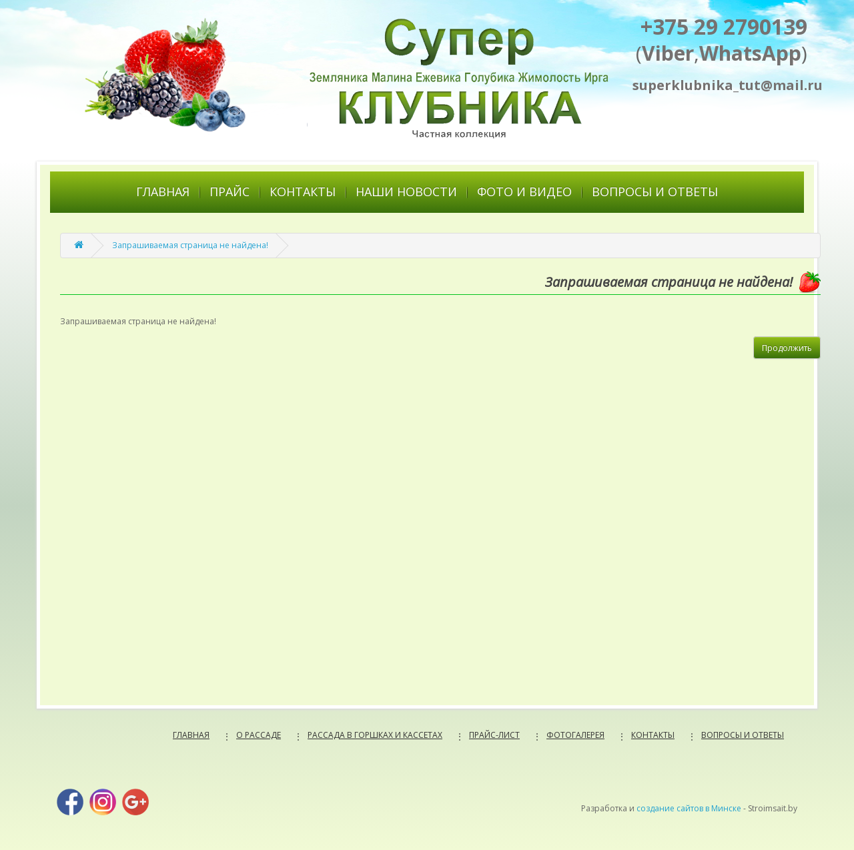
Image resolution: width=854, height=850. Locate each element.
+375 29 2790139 (723, 26)
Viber (668, 53)
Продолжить (787, 348)
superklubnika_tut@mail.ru (720, 85)
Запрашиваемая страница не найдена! (190, 245)
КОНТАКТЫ (303, 191)
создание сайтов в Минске (688, 808)
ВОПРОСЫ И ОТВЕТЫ (655, 191)
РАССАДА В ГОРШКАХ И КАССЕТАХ (375, 735)
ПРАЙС (229, 191)
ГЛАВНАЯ (162, 191)
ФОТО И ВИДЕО (524, 191)
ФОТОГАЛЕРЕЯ (575, 735)
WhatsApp (750, 53)
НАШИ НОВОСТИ (406, 191)
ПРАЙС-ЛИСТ (494, 735)
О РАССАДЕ (258, 735)
